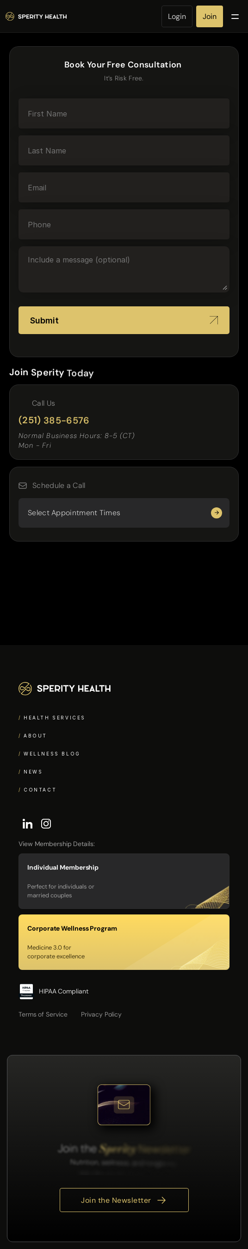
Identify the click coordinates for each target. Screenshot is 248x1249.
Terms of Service (43, 1014)
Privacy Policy (101, 1014)
